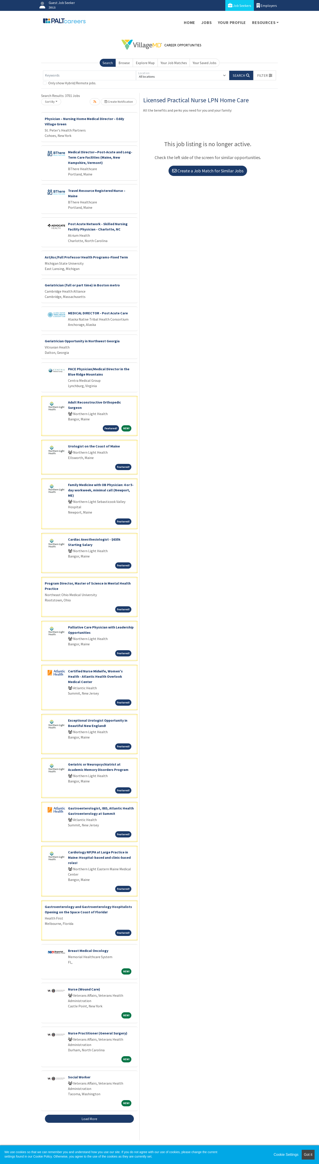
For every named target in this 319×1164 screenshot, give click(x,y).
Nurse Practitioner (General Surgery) (97, 1033)
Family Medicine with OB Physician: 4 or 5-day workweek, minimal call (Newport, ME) (101, 490)
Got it (308, 1154)
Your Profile (232, 22)
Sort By (50, 102)
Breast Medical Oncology (88, 950)
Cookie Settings (286, 1154)
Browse (124, 63)
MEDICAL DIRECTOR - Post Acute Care (98, 313)
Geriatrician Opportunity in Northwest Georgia (82, 341)
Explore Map (145, 63)
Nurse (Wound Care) (84, 989)
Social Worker (79, 1077)
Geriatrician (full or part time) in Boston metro (82, 285)
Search (108, 63)
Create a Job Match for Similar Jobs (207, 170)
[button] (264, 75)
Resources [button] (263, 22)
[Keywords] (89, 75)
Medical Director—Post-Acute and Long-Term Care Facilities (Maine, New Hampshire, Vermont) (100, 157)
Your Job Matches (174, 63)
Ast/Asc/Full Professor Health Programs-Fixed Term (86, 257)
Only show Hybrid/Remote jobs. (72, 83)
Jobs (206, 22)
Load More (89, 1119)
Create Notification (119, 102)
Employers (267, 5)
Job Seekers (239, 5)
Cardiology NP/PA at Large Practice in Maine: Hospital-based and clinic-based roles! (99, 857)
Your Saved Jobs (204, 63)
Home (189, 22)
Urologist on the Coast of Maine (94, 446)
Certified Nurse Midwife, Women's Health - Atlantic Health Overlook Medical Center (95, 676)
